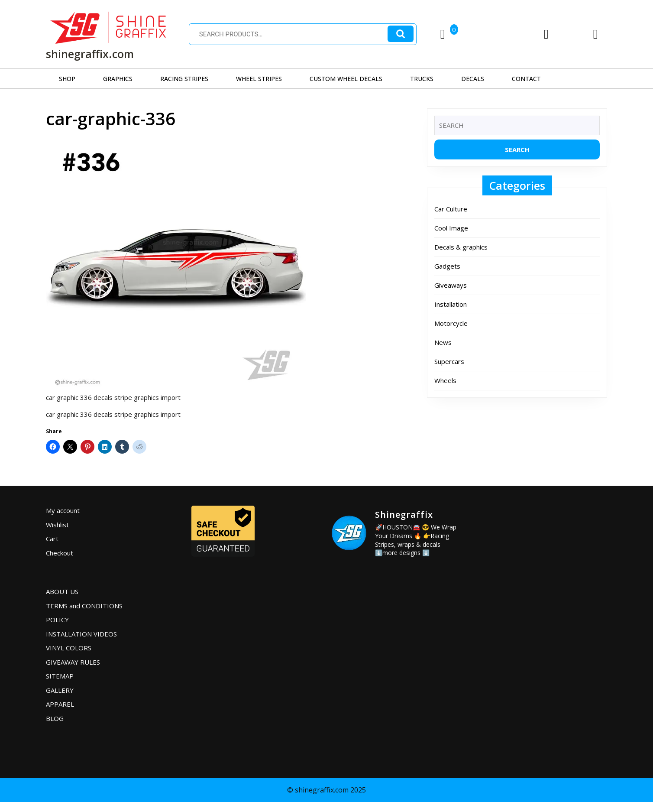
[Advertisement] (541, 557)
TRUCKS (421, 79)
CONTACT (526, 79)
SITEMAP (60, 676)
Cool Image (451, 228)
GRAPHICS (118, 79)
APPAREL (60, 704)
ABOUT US (62, 591)
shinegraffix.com (90, 53)
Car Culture (450, 209)
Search (401, 34)
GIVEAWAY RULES (73, 662)
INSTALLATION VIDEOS (81, 634)
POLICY (57, 619)
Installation (450, 304)
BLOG (55, 718)
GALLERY (60, 690)
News (443, 342)
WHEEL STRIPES (259, 79)
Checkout (59, 553)
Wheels (445, 380)
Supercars (449, 361)
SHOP (67, 79)
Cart (52, 538)
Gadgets (447, 266)
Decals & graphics (461, 247)
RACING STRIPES (184, 79)
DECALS (472, 79)
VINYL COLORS (68, 647)
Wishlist (57, 524)
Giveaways (450, 285)
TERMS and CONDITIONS (84, 605)
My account (63, 510)
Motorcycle (451, 323)
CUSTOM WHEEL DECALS (346, 79)
